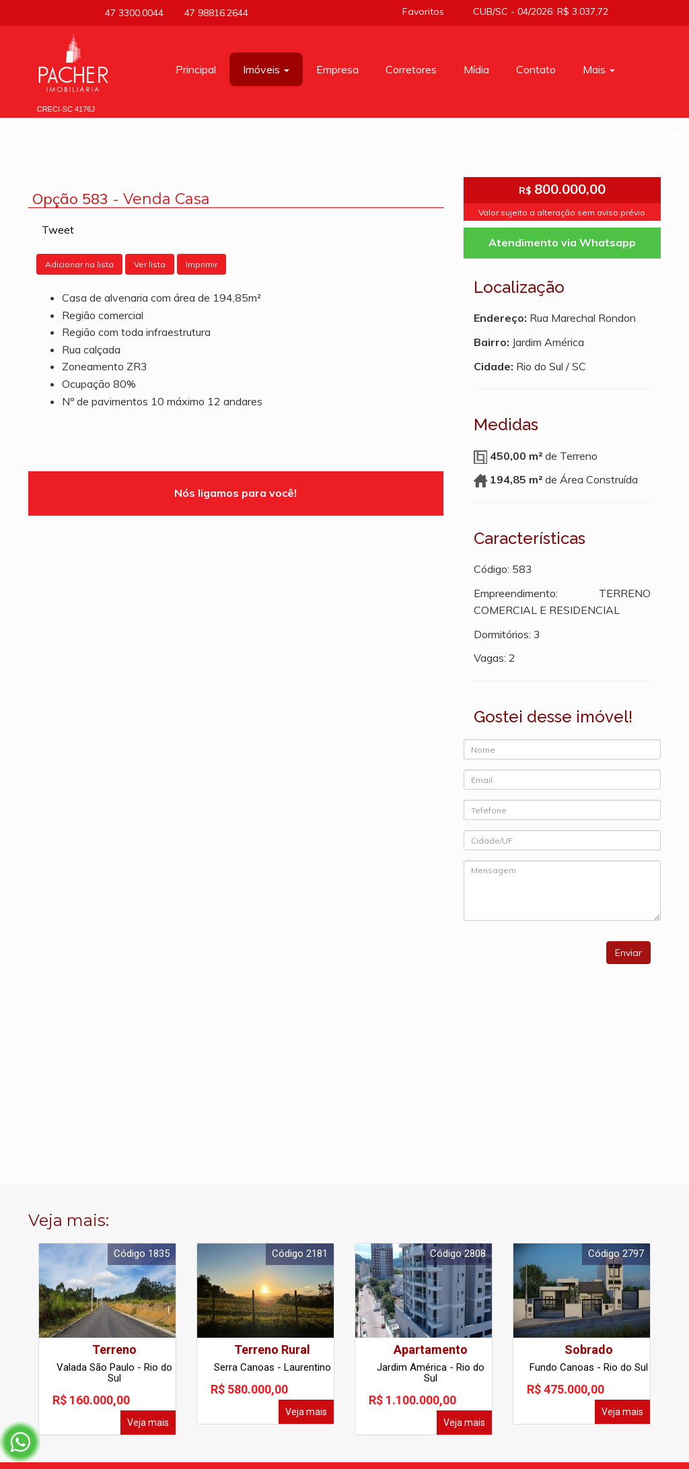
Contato (536, 69)
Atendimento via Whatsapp (562, 242)
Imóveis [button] (266, 69)
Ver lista (150, 264)
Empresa (337, 69)
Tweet (58, 229)
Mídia (476, 69)
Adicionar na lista (79, 264)
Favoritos (428, 11)
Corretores (411, 69)
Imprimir (201, 264)
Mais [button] (599, 69)
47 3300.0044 (132, 13)
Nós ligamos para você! (235, 493)
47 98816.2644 (213, 13)
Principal (196, 69)
